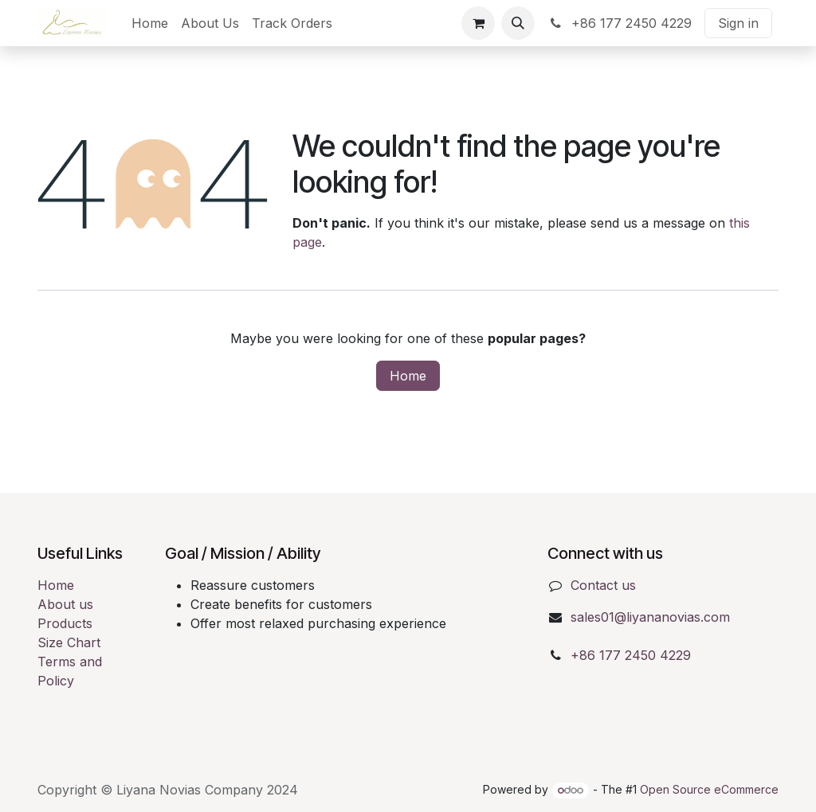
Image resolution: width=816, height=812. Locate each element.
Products (64, 623)
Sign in (738, 23)
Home (408, 376)
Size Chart (68, 642)
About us (65, 604)
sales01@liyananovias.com (650, 617)
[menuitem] (150, 23)
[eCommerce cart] (478, 23)
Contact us (603, 585)
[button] (518, 23)
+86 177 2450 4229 (619, 23)
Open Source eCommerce (709, 789)
